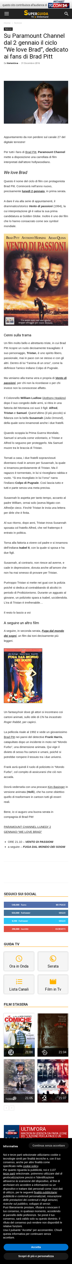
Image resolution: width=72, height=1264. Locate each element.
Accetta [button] (36, 1247)
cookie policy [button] (30, 1166)
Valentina (12, 63)
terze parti (9, 1173)
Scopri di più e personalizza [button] (36, 1256)
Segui (62, 912)
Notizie (18, 23)
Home (7, 23)
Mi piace (60, 904)
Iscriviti (60, 928)
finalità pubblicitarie (45, 1192)
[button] (66, 14)
